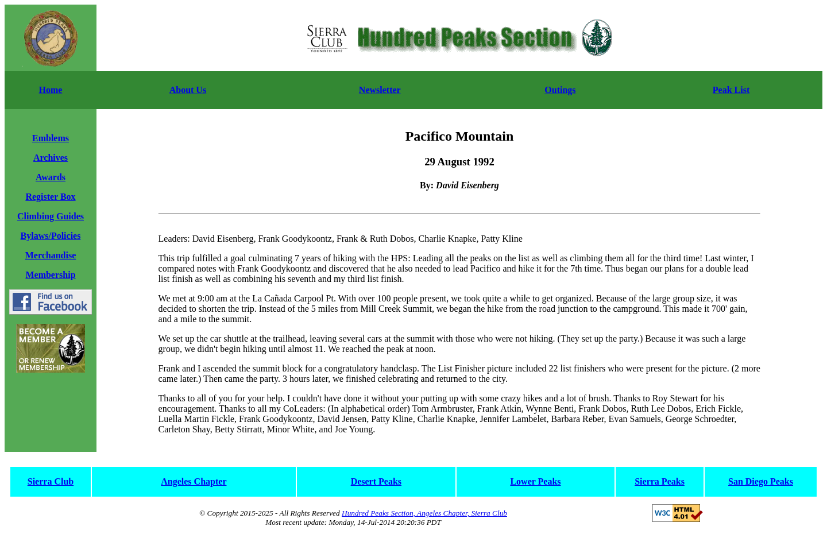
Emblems (50, 138)
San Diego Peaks (760, 481)
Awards (50, 177)
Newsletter (380, 90)
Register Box (50, 197)
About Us (187, 90)
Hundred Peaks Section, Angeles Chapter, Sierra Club (424, 513)
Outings (559, 90)
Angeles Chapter (193, 481)
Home (51, 90)
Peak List (731, 90)
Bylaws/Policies (51, 236)
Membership (50, 275)
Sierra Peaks (660, 481)
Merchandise (50, 255)
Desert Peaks (376, 481)
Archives (50, 157)
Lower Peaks (535, 481)
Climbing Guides (50, 216)
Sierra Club (51, 481)
